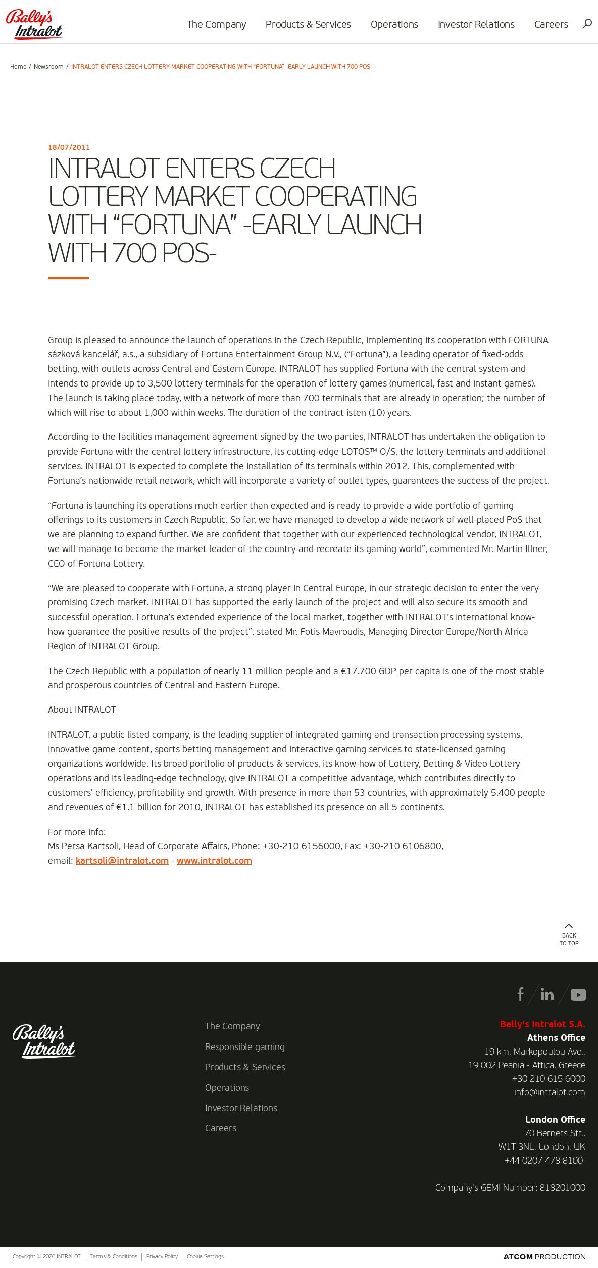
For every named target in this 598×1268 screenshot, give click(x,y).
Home (18, 67)
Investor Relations (472, 28)
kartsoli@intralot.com (122, 861)
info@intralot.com (549, 1092)
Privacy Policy (162, 1257)
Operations (390, 28)
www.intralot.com (214, 861)
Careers (547, 28)
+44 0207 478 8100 (544, 1161)
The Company (212, 28)
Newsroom (49, 67)
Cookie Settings (205, 1257)
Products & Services (304, 28)
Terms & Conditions (113, 1257)
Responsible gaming (245, 1047)
